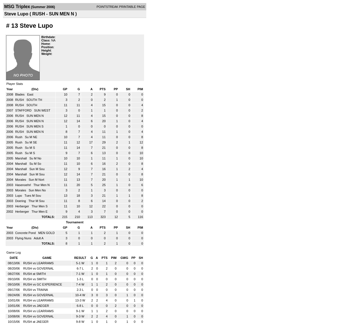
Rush (19, 137)
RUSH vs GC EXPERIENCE (42, 284)
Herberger (22, 206)
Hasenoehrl (23, 185)
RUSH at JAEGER (35, 321)
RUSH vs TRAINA (35, 289)
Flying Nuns (23, 238)
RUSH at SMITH (34, 273)
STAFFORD (23, 110)
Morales (21, 179)
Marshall (21, 158)
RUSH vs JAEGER (36, 305)
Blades (20, 94)
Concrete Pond (25, 233)
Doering (21, 201)
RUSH (20, 99)
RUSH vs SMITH (34, 279)
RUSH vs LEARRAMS (38, 263)
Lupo (19, 195)
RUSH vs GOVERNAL (38, 268)
